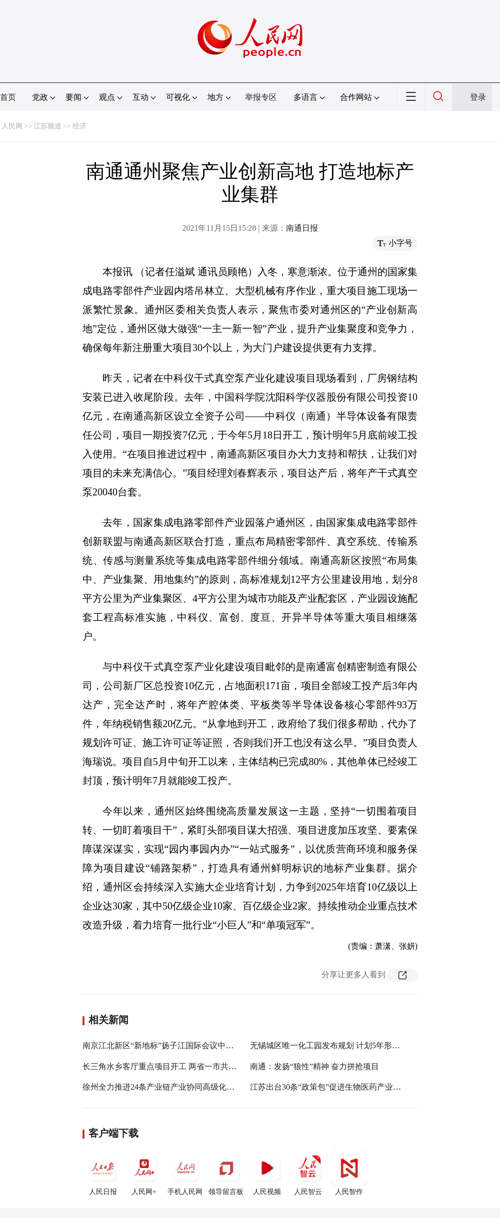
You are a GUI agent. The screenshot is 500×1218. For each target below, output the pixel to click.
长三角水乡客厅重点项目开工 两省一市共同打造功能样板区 (187, 1066)
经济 (79, 126)
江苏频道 (48, 126)
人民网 (12, 126)
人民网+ (144, 1173)
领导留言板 (226, 1173)
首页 (8, 97)
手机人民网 (185, 1173)
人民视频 (267, 1173)
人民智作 (349, 1173)
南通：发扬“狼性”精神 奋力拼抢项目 (314, 1066)
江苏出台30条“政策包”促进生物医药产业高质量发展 (341, 1087)
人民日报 (103, 1173)
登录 (478, 97)
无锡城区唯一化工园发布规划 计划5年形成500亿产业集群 (351, 1045)
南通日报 (302, 228)
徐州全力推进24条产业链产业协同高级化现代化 (166, 1087)
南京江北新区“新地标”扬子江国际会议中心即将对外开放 (182, 1045)
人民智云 (308, 1173)
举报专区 (261, 97)
